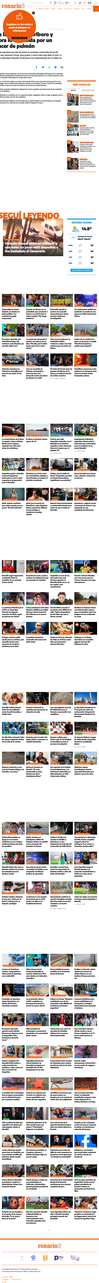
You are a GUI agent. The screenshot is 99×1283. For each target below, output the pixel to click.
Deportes (76, 9)
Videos (89, 9)
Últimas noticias (42, 9)
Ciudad (53, 9)
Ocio (83, 9)
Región (59, 9)
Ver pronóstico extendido (81, 270)
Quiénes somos (7, 1277)
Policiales (68, 9)
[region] (49, 20)
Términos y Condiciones (11, 1279)
